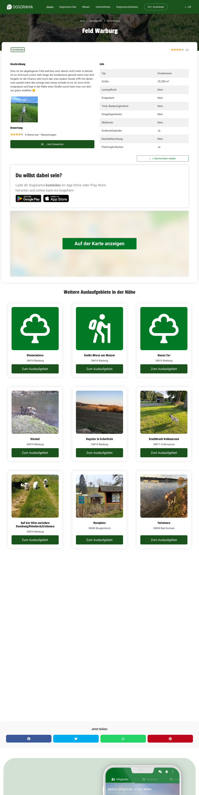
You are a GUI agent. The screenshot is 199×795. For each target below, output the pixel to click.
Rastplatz (99, 523)
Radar (50, 7)
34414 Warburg (113, 21)
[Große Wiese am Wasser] (99, 340)
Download (156, 7)
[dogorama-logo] (20, 6)
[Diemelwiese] (35, 340)
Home (82, 21)
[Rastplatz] (99, 509)
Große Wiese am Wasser (99, 355)
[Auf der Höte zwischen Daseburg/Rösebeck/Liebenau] (35, 509)
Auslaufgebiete (95, 21)
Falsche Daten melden (163, 158)
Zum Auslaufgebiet (35, 369)
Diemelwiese (35, 355)
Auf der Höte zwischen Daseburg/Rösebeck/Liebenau (35, 524)
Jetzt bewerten (52, 144)
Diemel (35, 439)
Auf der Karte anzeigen (99, 244)
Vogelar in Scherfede (99, 439)
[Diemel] (35, 424)
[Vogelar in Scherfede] (99, 424)
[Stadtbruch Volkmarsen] (164, 424)
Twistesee (164, 523)
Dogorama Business (127, 7)
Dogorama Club (67, 7)
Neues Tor (164, 355)
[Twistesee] (164, 509)
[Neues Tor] (164, 340)
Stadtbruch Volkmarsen (164, 439)
